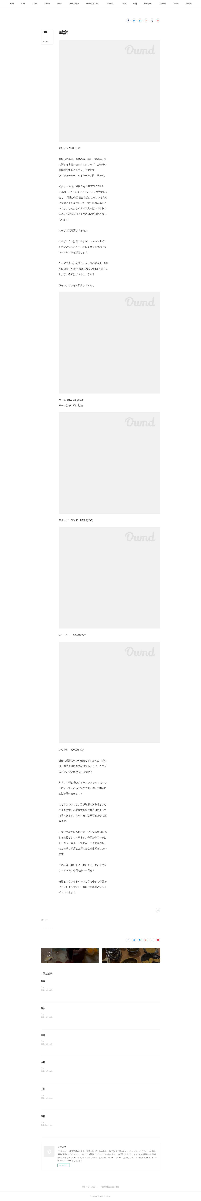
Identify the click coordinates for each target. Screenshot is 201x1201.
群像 (43, 981)
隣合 (43, 1008)
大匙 (43, 1089)
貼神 (43, 1116)
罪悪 (43, 1035)
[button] (12, 4)
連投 (43, 1062)
